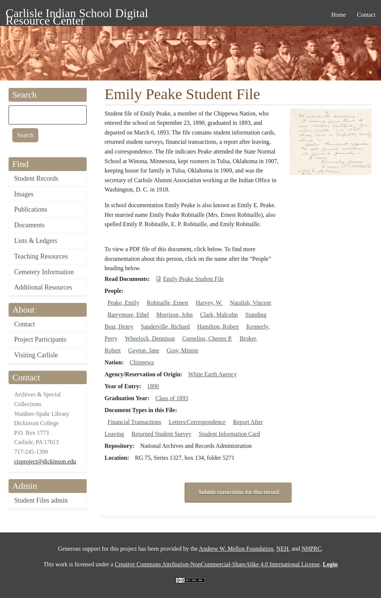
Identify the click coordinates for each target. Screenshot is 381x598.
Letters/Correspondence (197, 422)
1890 (153, 386)
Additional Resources (43, 287)
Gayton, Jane (144, 350)
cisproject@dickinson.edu (45, 461)
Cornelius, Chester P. (207, 338)
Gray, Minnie (182, 350)
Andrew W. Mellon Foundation (236, 548)
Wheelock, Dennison (150, 338)
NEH (282, 548)
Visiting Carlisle (36, 355)
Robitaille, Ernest (167, 303)
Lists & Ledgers (35, 240)
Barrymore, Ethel (128, 314)
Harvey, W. (209, 303)
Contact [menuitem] (366, 15)
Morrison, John (174, 314)
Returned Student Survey (161, 434)
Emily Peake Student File (193, 279)
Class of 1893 (172, 398)
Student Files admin (41, 500)
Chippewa (142, 362)
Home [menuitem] (338, 15)
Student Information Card (229, 434)
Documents (29, 225)
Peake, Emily (123, 303)
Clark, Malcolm (219, 314)
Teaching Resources (41, 256)
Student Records (36, 178)
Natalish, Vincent (250, 303)
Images (23, 194)
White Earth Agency (212, 374)
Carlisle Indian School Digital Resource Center (77, 14)
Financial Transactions (134, 422)
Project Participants (40, 339)
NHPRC (311, 548)
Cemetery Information (44, 272)
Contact (24, 324)
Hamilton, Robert (218, 326)
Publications (30, 209)
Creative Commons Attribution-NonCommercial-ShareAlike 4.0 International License (217, 564)
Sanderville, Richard (165, 326)
